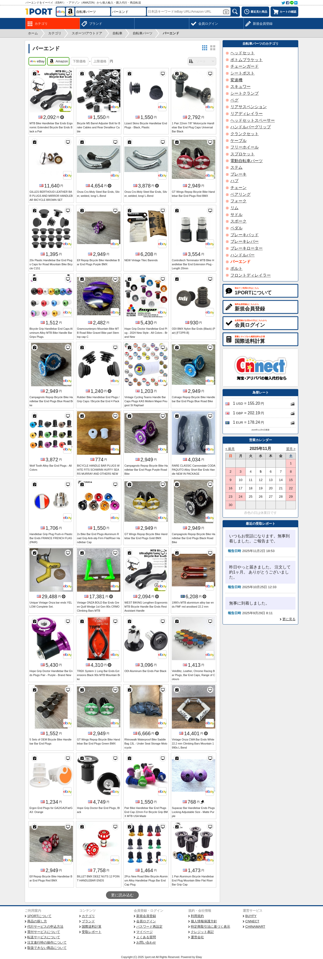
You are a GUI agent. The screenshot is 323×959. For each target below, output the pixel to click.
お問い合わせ (146, 942)
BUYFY (250, 916)
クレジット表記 (202, 932)
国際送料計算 (91, 926)
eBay (37, 61)
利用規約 (197, 916)
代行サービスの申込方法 (45, 926)
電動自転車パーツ (246, 161)
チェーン (238, 187)
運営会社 (197, 937)
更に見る (288, 619)
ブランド (88, 921)
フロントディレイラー (250, 275)
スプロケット (242, 154)
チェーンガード (244, 66)
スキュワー (240, 86)
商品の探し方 (37, 921)
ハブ (234, 181)
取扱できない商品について (47, 948)
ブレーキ (238, 174)
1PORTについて (39, 916)
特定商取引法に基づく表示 (210, 926)
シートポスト (242, 73)
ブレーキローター (246, 248)
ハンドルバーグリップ (250, 127)
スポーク (238, 221)
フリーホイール (244, 147)
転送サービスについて (43, 937)
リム (234, 208)
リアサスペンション (248, 107)
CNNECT (252, 921)
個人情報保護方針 (204, 921)
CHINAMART (255, 926)
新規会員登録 (146, 916)
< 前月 (230, 449)
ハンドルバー (242, 255)
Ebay (199, 956)
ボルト (236, 268)
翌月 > (291, 449)
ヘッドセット (242, 53)
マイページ (144, 932)
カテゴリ (88, 916)
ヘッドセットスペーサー (252, 120)
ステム (236, 167)
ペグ (234, 100)
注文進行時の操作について (47, 942)
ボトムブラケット (246, 60)
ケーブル (238, 140)
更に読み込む (122, 895)
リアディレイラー (246, 113)
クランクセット (244, 134)
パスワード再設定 (149, 926)
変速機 (236, 80)
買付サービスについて (43, 932)
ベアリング (240, 194)
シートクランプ (244, 93)
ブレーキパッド (244, 235)
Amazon (58, 61)
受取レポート (91, 932)
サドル (236, 214)
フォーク (238, 201)
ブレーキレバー (244, 241)
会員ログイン (146, 921)
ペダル (236, 228)
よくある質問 (146, 937)
